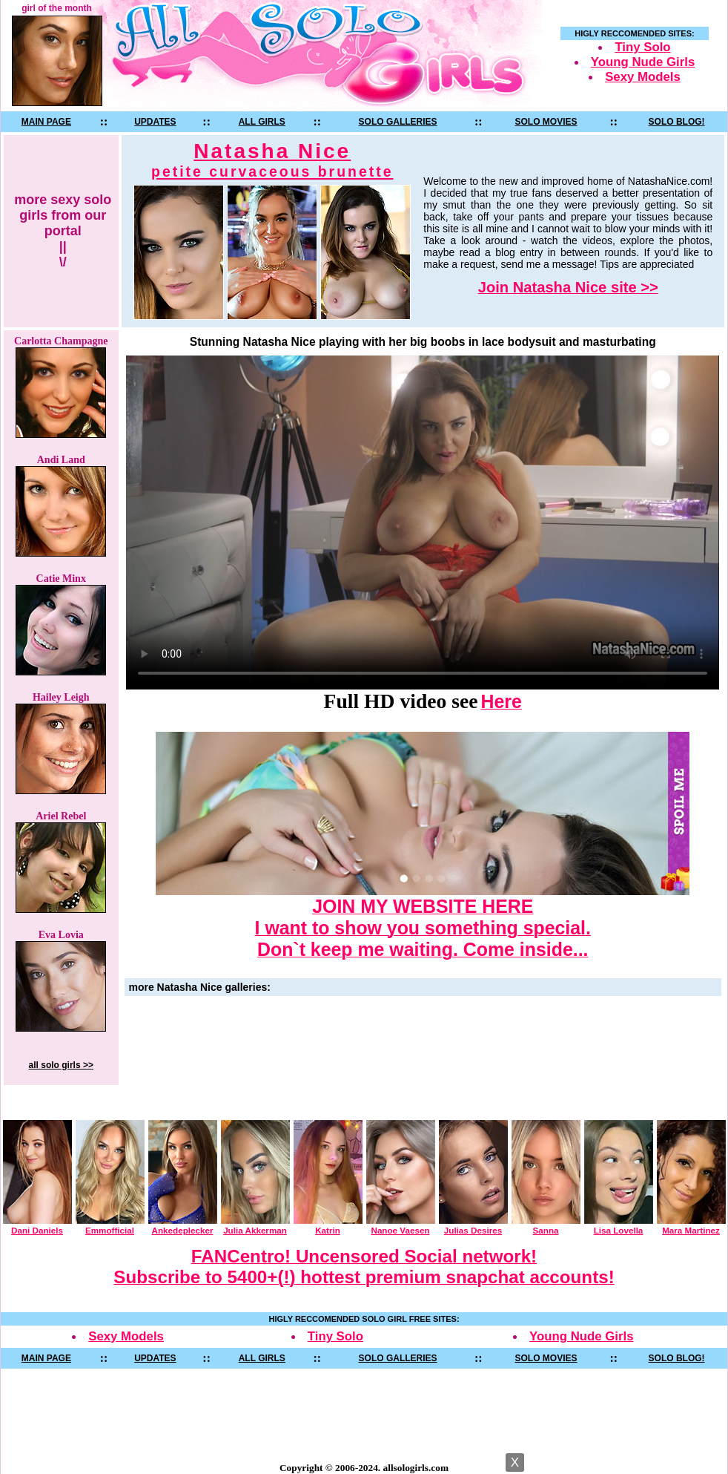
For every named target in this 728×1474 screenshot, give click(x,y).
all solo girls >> (61, 1065)
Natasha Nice (272, 160)
